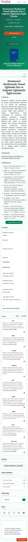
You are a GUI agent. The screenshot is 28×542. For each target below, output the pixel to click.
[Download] (23, 500)
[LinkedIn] (19, 513)
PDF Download (14, 33)
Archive (4, 459)
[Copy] (24, 331)
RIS (17, 316)
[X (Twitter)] (14, 513)
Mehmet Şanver (18, 26)
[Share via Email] (23, 513)
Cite (14, 37)
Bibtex (24, 316)
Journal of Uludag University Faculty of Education (14, 64)
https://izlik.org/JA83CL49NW (11, 308)
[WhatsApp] (9, 513)
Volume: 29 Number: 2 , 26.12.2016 (13, 465)
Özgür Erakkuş (9, 26)
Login (24, 2)
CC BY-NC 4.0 (17, 534)
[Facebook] (4, 513)
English (19, 2)
